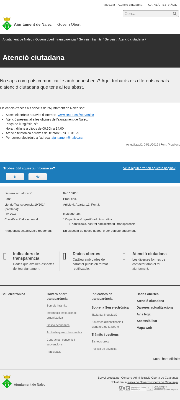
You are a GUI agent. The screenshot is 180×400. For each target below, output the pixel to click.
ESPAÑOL (169, 4)
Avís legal (144, 314)
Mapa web (144, 328)
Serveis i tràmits (90, 39)
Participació (54, 351)
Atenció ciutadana (130, 4)
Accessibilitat (147, 321)
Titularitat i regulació (104, 314)
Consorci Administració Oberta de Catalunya (149, 377)
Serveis (110, 39)
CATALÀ (154, 4)
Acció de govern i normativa (64, 332)
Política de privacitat (104, 348)
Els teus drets (100, 341)
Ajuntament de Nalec (17, 39)
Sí (14, 176)
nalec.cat (109, 4)
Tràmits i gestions (105, 334)
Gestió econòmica (58, 325)
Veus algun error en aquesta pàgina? (149, 168)
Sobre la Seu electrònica (110, 307)
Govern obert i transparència (55, 39)
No (37, 176)
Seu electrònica (13, 294)
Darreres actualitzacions (155, 307)
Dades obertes (148, 294)
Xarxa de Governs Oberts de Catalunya (152, 382)
